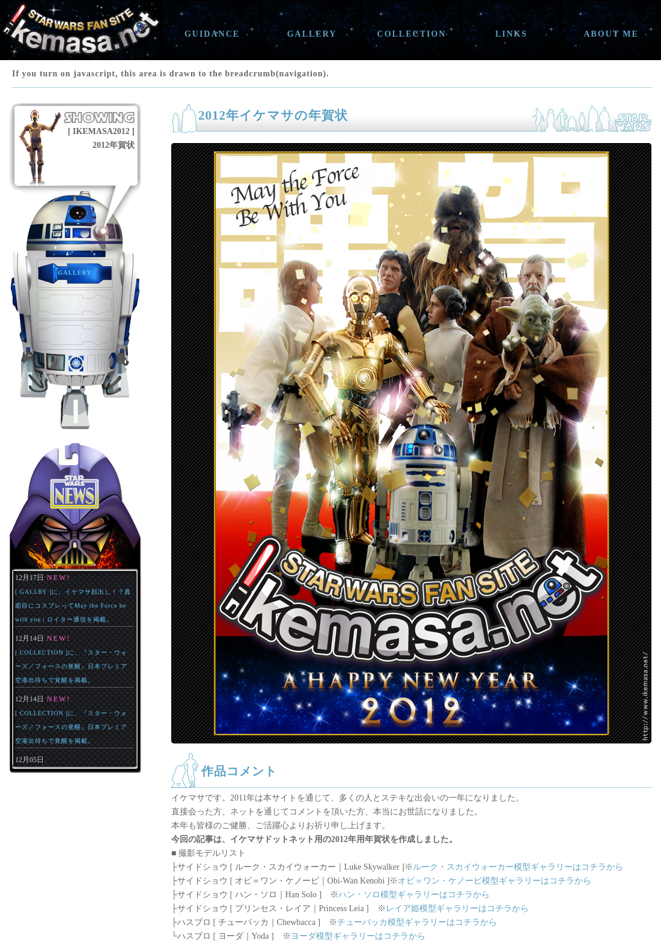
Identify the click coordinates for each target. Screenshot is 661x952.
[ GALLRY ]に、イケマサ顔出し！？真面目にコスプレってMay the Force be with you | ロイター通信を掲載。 (73, 605)
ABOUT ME (611, 33)
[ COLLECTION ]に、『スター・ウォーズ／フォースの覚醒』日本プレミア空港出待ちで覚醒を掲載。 (71, 666)
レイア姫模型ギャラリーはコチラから (457, 908)
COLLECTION (411, 33)
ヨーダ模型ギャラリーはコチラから (358, 936)
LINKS (511, 33)
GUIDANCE (212, 33)
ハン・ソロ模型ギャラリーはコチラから (414, 894)
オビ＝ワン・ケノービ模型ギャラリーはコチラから (494, 880)
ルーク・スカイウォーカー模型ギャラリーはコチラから (518, 866)
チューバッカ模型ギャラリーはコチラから (417, 922)
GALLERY (312, 33)
